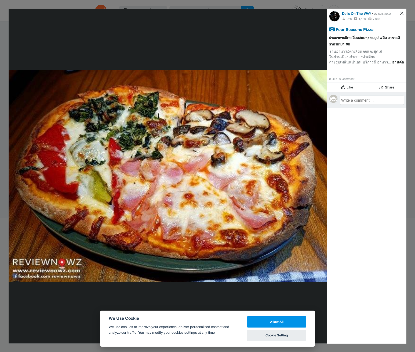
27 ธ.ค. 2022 (382, 13)
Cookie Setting (276, 335)
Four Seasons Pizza (354, 29)
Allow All (276, 321)
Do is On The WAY (356, 13)
